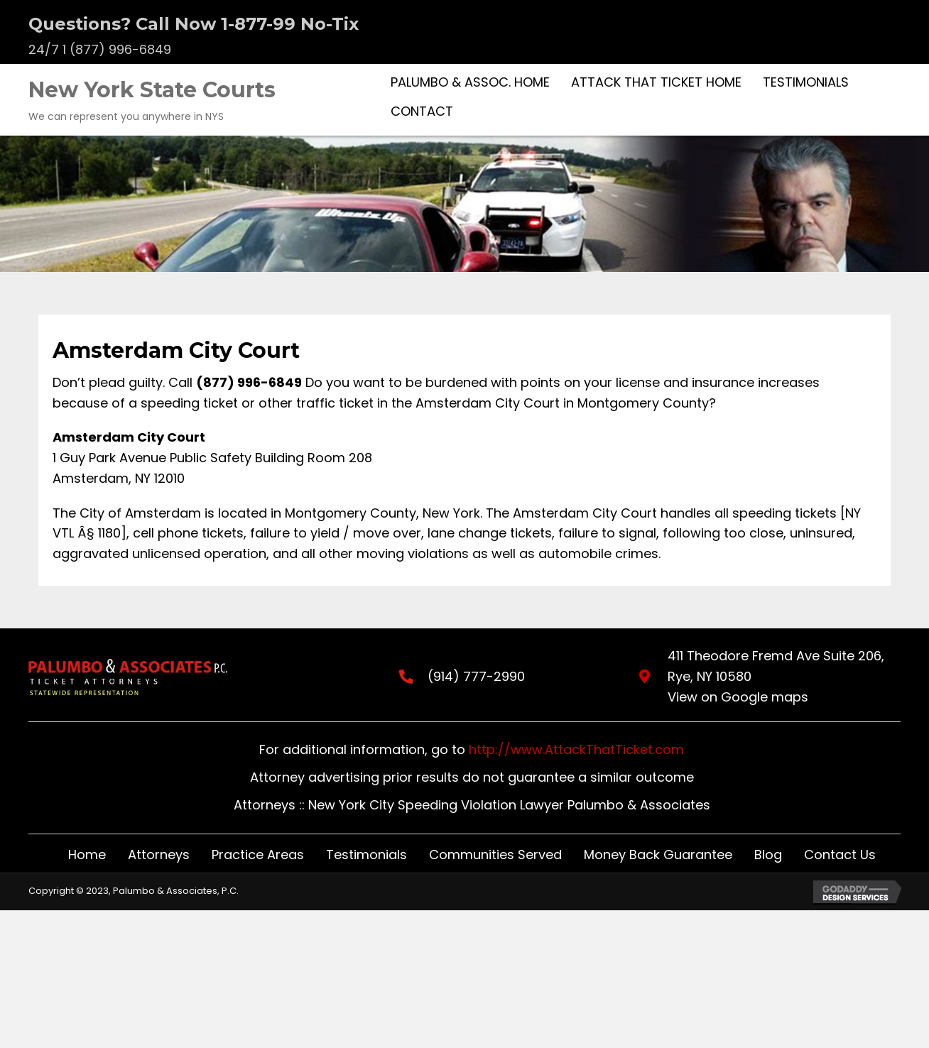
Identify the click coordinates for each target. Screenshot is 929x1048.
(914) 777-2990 (462, 676)
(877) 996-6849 (249, 382)
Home (87, 854)
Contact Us (840, 854)
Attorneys (159, 854)
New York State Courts (152, 90)
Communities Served (495, 854)
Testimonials (366, 854)
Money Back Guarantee (658, 854)
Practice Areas (258, 854)
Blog (768, 854)
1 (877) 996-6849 (117, 49)
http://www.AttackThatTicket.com (576, 749)
